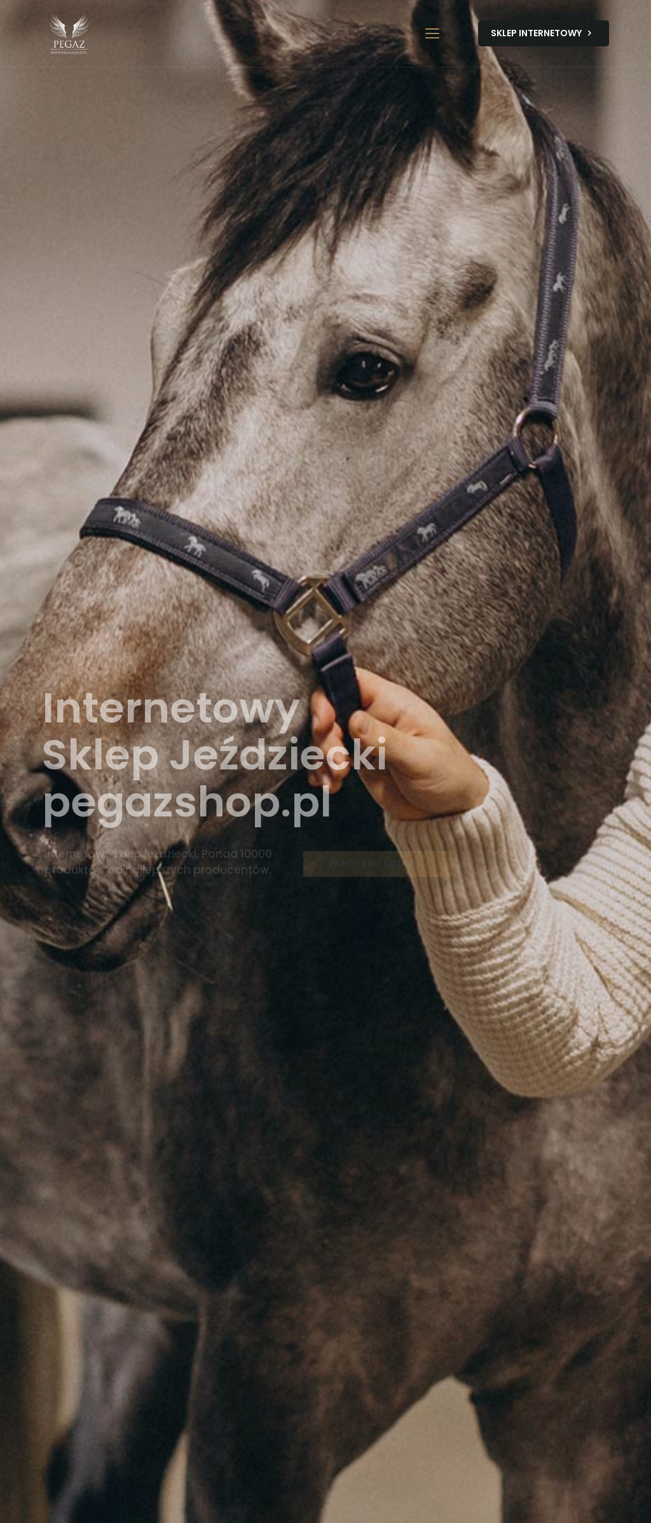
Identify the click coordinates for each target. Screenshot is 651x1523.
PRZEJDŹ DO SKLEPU (378, 868)
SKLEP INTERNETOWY (543, 33)
